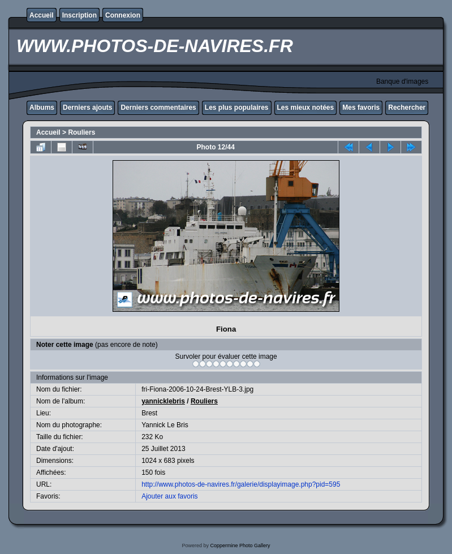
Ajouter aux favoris (169, 496)
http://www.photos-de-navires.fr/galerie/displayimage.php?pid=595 (240, 484)
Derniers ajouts (87, 107)
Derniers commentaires (158, 107)
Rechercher (406, 107)
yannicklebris (163, 401)
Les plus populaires (237, 107)
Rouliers (81, 132)
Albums (41, 107)
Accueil (41, 15)
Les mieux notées (305, 107)
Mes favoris (361, 107)
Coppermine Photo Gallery (240, 545)
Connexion (122, 15)
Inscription (79, 15)
